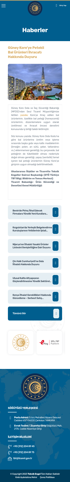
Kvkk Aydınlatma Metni (26, 477)
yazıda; (24, 116)
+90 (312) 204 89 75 (21, 453)
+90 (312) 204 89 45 (21, 447)
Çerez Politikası (47, 477)
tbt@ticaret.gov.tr (20, 459)
